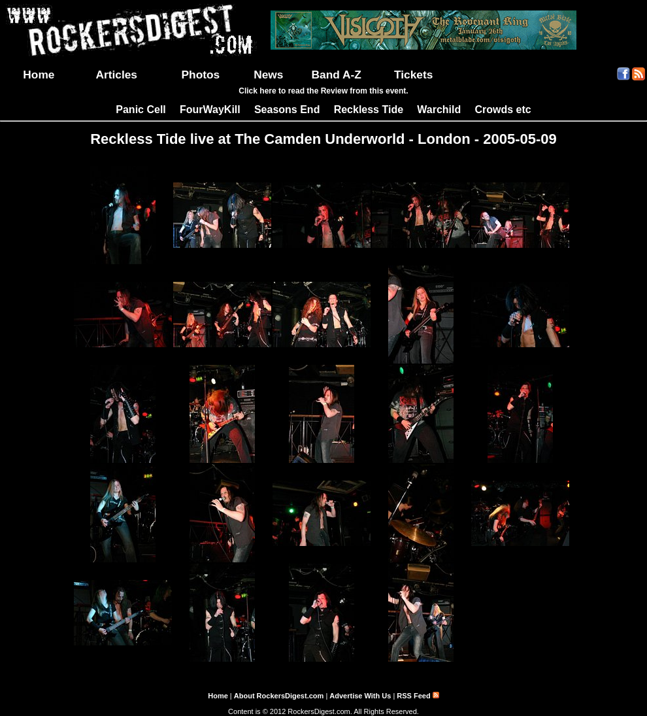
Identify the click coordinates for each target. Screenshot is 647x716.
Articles (116, 74)
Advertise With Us (360, 696)
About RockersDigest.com (279, 696)
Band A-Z (336, 74)
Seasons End (287, 109)
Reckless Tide (368, 109)
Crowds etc (502, 109)
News (268, 74)
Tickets (413, 74)
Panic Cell (140, 109)
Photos (201, 74)
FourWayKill (210, 109)
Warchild (439, 109)
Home (38, 74)
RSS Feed (418, 696)
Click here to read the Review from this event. (323, 90)
